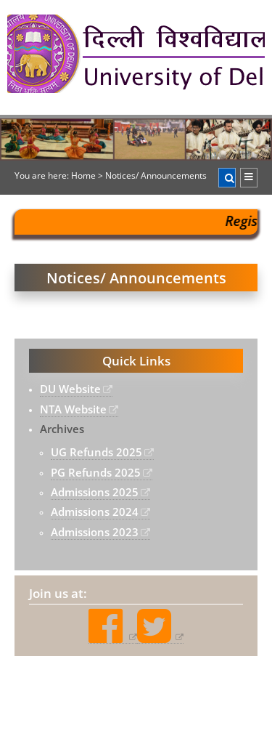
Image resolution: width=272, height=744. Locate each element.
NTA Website (73, 409)
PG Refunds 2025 (96, 472)
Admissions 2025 (95, 492)
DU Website (70, 388)
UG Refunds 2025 (96, 452)
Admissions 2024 (95, 511)
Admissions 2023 (95, 532)
